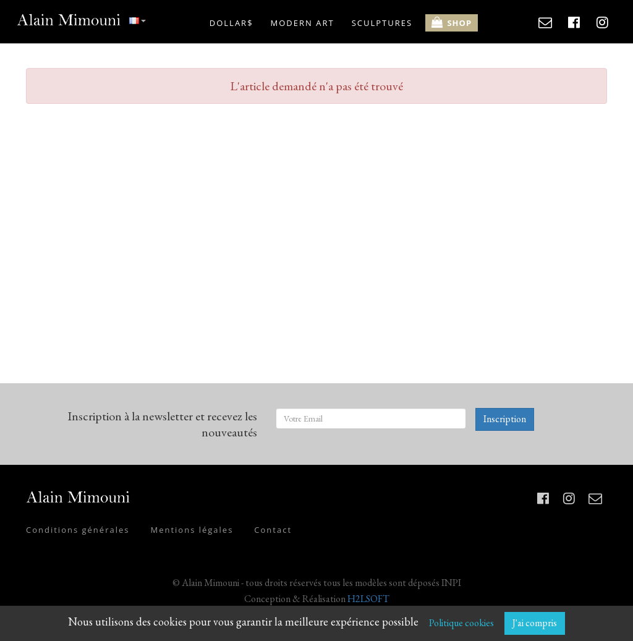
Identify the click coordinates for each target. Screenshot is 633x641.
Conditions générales (77, 529)
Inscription (504, 418)
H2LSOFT (368, 598)
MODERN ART (302, 22)
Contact (273, 529)
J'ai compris (534, 622)
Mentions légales (191, 529)
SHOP (451, 22)
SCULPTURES (382, 22)
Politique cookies (461, 622)
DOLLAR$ (231, 22)
